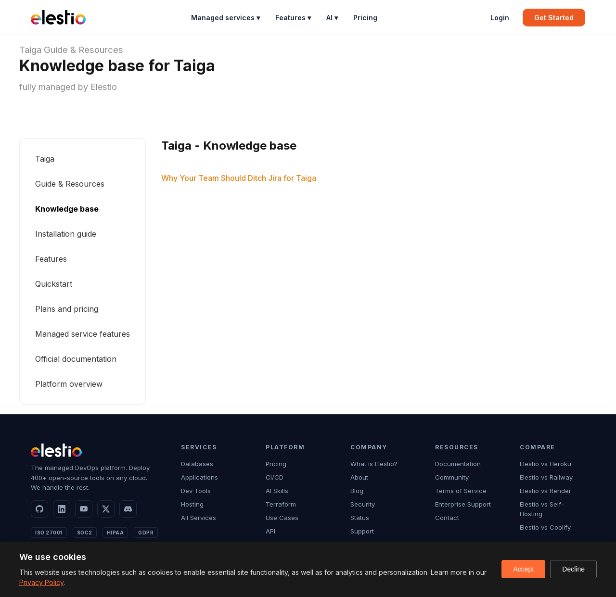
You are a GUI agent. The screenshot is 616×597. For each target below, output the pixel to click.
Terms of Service (461, 491)
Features (51, 259)
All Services (198, 517)
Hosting (192, 504)
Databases (197, 464)
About (359, 477)
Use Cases (282, 517)
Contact (447, 517)
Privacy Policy (41, 582)
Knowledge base (67, 209)
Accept (523, 569)
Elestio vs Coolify (545, 527)
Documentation (458, 464)
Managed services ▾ (225, 17)
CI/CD (274, 477)
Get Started (554, 17)
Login (499, 17)
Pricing (365, 17)
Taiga (30, 49)
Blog (356, 491)
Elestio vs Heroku (545, 464)
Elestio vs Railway (546, 477)
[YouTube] (83, 509)
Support (362, 531)
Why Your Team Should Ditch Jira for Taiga (238, 178)
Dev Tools (196, 491)
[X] (106, 509)
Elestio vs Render (545, 491)
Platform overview (69, 384)
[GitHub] (39, 509)
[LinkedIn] (61, 509)
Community (452, 477)
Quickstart (53, 284)
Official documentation (75, 359)
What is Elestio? (374, 464)
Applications (199, 477)
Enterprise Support (463, 504)
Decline (573, 569)
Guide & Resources (83, 49)
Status (359, 517)
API (270, 531)
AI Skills (277, 491)
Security (362, 504)
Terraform (281, 504)
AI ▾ (332, 17)
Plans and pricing (66, 309)
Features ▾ (293, 17)
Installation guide (65, 234)
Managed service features (82, 334)
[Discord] (128, 509)
